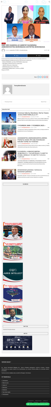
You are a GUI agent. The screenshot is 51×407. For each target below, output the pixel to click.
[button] (38, 404)
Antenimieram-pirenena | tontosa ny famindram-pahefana (30, 171)
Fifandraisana (5, 394)
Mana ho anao (6, 382)
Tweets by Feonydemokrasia (9, 329)
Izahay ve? (5, 385)
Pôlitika (3, 43)
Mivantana (5, 387)
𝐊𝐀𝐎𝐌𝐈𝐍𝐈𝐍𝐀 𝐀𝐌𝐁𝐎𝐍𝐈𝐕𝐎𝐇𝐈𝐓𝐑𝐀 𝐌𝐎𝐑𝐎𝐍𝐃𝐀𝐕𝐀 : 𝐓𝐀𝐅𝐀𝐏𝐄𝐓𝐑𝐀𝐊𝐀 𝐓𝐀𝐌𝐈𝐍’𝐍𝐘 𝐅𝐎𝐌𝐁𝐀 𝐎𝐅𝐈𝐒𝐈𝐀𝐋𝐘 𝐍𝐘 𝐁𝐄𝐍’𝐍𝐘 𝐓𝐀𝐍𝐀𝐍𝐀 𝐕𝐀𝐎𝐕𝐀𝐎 (33, 154)
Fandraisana (5, 380)
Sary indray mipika (6, 392)
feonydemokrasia (23, 50)
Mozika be (5, 389)
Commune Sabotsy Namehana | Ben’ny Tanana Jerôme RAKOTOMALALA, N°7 (33, 114)
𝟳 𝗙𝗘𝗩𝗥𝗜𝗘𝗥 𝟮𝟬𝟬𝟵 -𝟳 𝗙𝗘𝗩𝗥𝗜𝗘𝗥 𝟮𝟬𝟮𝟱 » (31, 125)
